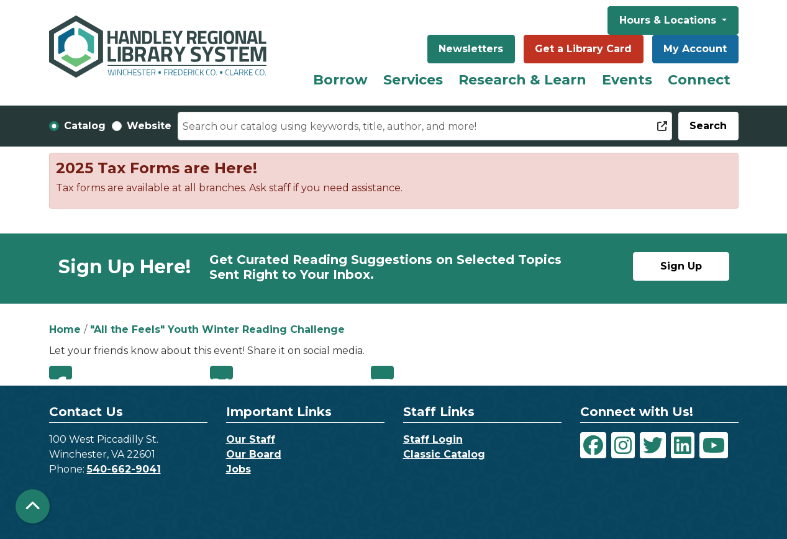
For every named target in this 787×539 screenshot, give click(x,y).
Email (382, 372)
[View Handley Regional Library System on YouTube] (713, 445)
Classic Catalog (444, 454)
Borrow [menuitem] (340, 79)
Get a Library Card (583, 49)
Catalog (85, 126)
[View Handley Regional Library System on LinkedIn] (682, 445)
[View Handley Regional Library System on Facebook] (593, 445)
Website (149, 126)
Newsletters (471, 49)
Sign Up (681, 266)
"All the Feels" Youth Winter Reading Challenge (217, 329)
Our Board (253, 454)
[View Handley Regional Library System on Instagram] (623, 445)
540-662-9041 (124, 469)
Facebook (60, 372)
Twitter (221, 372)
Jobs (238, 469)
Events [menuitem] (627, 79)
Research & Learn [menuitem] (522, 79)
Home (65, 329)
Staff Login (433, 439)
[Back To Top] (33, 506)
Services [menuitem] (413, 79)
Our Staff (250, 439)
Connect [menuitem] (699, 79)
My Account (695, 49)
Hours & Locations (669, 20)
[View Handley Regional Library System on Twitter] (653, 445)
